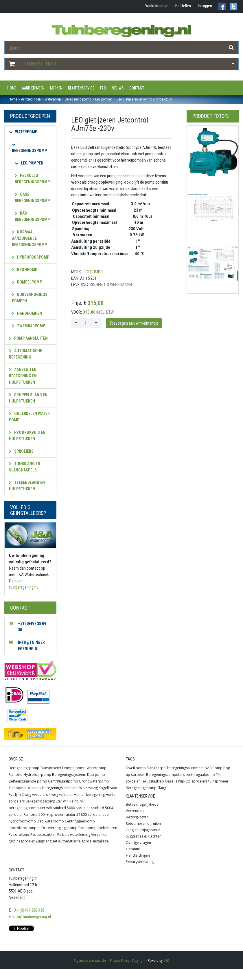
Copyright (138, 961)
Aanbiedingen (33, 88)
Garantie (133, 848)
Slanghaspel (156, 767)
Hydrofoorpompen (25, 827)
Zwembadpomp (28, 325)
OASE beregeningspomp (32, 197)
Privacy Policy (119, 961)
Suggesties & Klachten (143, 836)
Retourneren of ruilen (143, 823)
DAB (208, 767)
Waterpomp (23, 131)
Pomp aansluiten (28, 338)
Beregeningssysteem (69, 774)
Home (11, 88)
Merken (56, 88)
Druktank (34, 787)
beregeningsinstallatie (60, 787)
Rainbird (16, 774)
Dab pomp (96, 774)
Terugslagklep (152, 781)
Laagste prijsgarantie (143, 829)
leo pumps (93, 272)
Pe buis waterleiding (73, 834)
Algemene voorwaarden (90, 961)
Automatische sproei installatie (83, 841)
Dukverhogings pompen (29, 297)
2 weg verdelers (35, 794)
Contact (136, 88)
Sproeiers (21, 451)
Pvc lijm (15, 794)
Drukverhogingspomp (59, 827)
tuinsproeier (218, 781)
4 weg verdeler (61, 794)
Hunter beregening (89, 794)
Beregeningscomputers (165, 774)
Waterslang (88, 787)
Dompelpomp (27, 282)
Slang (161, 787)
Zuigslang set (46, 841)
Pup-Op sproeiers (192, 781)
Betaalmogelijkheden (143, 804)
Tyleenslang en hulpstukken (27, 485)
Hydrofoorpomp (30, 257)
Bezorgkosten (137, 817)
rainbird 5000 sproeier (71, 807)
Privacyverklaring (140, 861)
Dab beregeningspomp (32, 216)
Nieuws (118, 88)
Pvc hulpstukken (43, 834)
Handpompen (27, 313)
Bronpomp (24, 269)
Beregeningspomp (29, 148)
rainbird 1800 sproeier (83, 814)
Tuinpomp (17, 787)
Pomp (217, 767)
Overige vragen (138, 842)
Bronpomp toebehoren (97, 827)
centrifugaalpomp (200, 774)
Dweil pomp (136, 767)
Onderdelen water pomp (29, 416)
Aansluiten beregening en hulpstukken (23, 376)
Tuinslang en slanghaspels (24, 466)
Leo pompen (29, 163)
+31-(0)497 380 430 (28, 910)
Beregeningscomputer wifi (47, 801)
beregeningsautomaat (185, 767)
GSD (166, 961)
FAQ (103, 88)
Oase (169, 781)
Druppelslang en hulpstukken (28, 397)
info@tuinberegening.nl (31, 916)
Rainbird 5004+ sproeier (44, 814)
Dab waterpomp (50, 821)
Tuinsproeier (50, 767)
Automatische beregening (25, 353)
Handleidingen (138, 855)
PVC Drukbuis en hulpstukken (27, 435)
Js (175, 781)
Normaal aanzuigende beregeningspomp (29, 238)
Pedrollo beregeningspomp (32, 178)
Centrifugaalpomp (63, 781)
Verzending (135, 810)
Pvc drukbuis (19, 834)
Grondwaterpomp (94, 781)
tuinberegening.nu (23, 587)
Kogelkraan (108, 787)
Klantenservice (81, 88)
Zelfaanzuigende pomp (28, 781)
